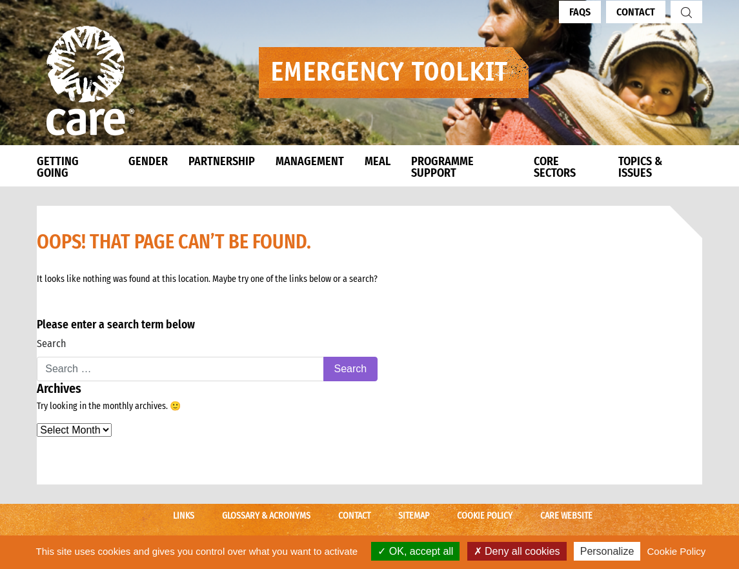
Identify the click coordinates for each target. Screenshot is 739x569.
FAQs (580, 12)
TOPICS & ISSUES (640, 167)
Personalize (607, 551)
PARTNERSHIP (221, 161)
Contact (635, 12)
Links (183, 515)
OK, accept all (415, 551)
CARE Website (566, 515)
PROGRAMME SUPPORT (442, 167)
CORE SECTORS (555, 167)
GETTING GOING (58, 167)
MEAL (377, 161)
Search (51, 343)
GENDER (148, 161)
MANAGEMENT (310, 161)
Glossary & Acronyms (266, 515)
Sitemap (413, 515)
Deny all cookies (517, 551)
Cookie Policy (484, 515)
